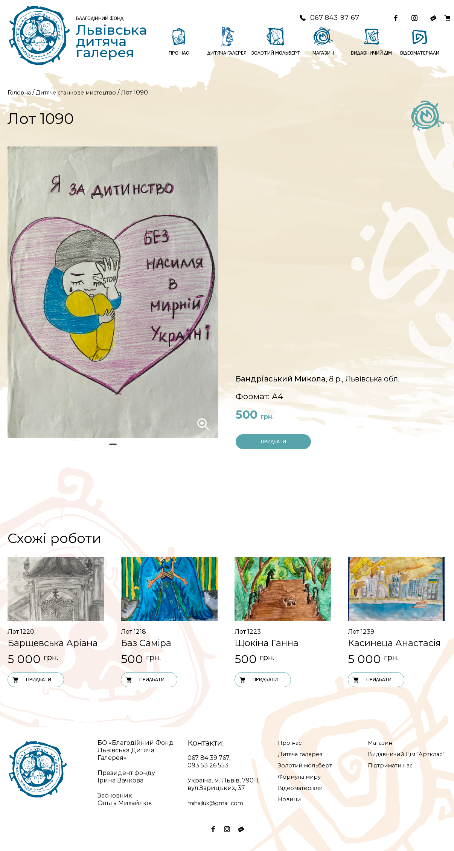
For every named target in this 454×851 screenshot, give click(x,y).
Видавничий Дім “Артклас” (395, 757)
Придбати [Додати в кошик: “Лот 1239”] (372, 679)
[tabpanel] (113, 292)
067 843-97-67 (318, 18)
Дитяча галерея (303, 754)
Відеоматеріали (303, 788)
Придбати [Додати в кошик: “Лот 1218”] (145, 679)
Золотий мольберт (307, 765)
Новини (290, 799)
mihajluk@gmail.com (219, 803)
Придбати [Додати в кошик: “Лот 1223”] (258, 679)
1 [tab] (113, 447)
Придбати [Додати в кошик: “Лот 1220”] (31, 679)
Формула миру (301, 776)
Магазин (381, 742)
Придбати (273, 441)
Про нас (290, 742)
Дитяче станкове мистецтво (82, 92)
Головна (20, 92)
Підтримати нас (393, 772)
